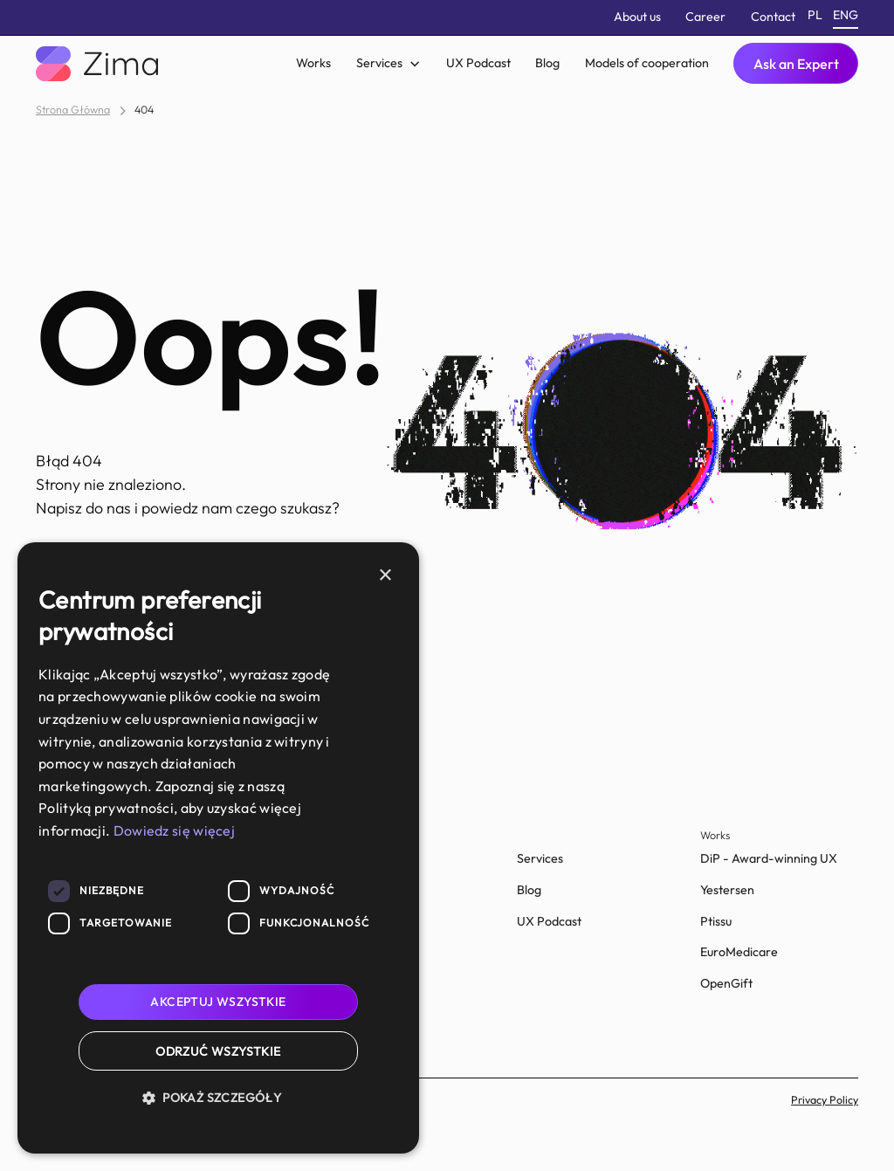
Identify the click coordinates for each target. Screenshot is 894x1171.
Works (313, 63)
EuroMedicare (739, 952)
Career (705, 16)
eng (845, 15)
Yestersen (727, 890)
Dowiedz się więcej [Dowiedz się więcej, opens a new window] (174, 830)
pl (815, 15)
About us (637, 16)
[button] (388, 63)
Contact (773, 16)
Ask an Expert (796, 63)
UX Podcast (478, 63)
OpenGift (726, 983)
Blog (547, 63)
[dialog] (218, 848)
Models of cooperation (647, 63)
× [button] (384, 575)
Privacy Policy (824, 1099)
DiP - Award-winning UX (768, 858)
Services (540, 858)
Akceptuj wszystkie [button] (217, 1001)
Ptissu (716, 921)
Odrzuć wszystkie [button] (217, 1051)
